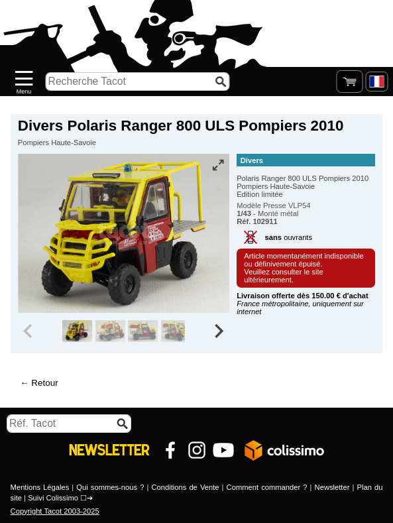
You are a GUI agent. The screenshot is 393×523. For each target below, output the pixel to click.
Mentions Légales (40, 487)
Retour (44, 383)
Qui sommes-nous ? (110, 487)
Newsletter (332, 487)
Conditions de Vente (185, 487)
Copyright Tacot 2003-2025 (55, 511)
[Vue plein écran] (218, 165)
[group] (77, 331)
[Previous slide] (29, 331)
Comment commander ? (267, 487)
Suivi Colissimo (53, 498)
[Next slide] (218, 331)
